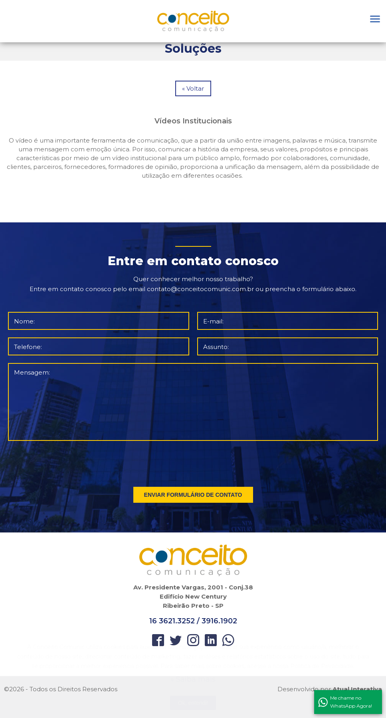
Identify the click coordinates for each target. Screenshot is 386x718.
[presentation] (193, 462)
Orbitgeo (193, 21)
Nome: (24, 321)
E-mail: (213, 321)
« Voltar (193, 88)
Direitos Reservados (87, 689)
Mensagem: (32, 372)
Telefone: (28, 347)
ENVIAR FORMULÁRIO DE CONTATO (193, 495)
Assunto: (216, 347)
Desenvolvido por (329, 689)
